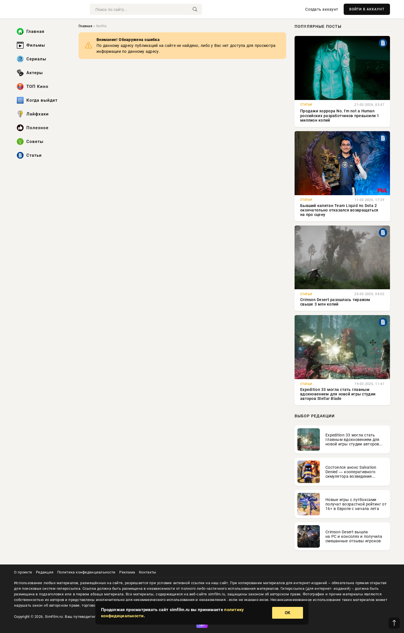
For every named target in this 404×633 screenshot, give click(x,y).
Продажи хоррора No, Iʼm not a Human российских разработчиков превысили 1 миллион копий (339, 115)
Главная (30, 31)
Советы (30, 141)
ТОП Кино (33, 86)
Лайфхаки (33, 114)
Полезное (33, 127)
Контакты (147, 572)
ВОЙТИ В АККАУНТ (366, 9)
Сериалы (31, 59)
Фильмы (31, 45)
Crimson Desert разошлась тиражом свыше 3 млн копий (335, 301)
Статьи (29, 155)
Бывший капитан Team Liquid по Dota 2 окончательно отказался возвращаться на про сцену (339, 210)
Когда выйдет (37, 100)
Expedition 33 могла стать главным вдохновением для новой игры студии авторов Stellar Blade (337, 394)
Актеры (30, 72)
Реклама (127, 572)
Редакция (44, 572)
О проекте (23, 572)
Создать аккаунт (321, 9)
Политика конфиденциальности (86, 572)
